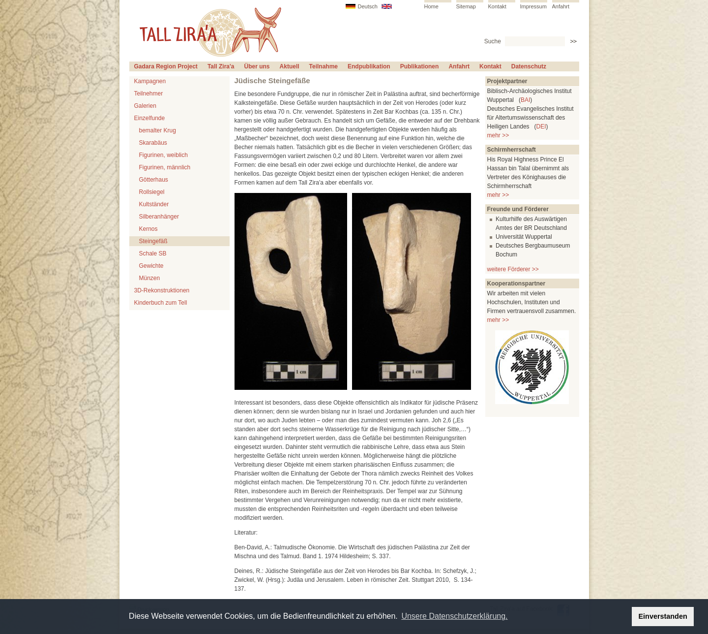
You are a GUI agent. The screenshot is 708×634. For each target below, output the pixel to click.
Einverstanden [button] (663, 616)
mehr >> (498, 135)
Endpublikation (369, 66)
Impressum (533, 6)
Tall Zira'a (221, 66)
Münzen (149, 278)
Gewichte (151, 265)
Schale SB (153, 253)
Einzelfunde (149, 118)
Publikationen (419, 66)
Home (431, 6)
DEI (541, 126)
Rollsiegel (152, 192)
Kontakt (497, 6)
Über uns (257, 66)
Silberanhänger (159, 216)
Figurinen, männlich (165, 167)
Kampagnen (150, 81)
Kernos (148, 228)
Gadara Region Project (166, 66)
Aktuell (289, 66)
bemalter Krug (157, 130)
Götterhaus (153, 179)
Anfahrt (560, 6)
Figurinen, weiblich (163, 155)
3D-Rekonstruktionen (162, 290)
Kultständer (154, 204)
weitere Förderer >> (513, 269)
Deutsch (368, 6)
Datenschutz (528, 66)
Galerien (145, 105)
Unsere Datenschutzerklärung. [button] (454, 616)
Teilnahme (323, 66)
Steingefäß (153, 241)
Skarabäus (153, 142)
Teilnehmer (148, 93)
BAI (525, 99)
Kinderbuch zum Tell (160, 302)
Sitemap (466, 6)
